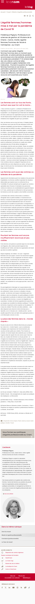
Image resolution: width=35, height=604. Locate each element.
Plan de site (21, 576)
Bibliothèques (26, 578)
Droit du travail (6, 531)
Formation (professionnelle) (10, 538)
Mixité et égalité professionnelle (22, 12)
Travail (9, 12)
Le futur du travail (7, 542)
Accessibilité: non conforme (12, 578)
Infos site (12, 576)
